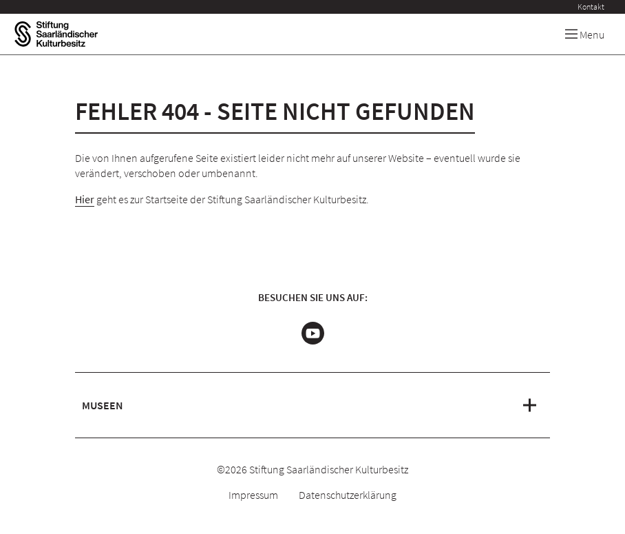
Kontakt (591, 6)
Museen (102, 405)
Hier (84, 199)
